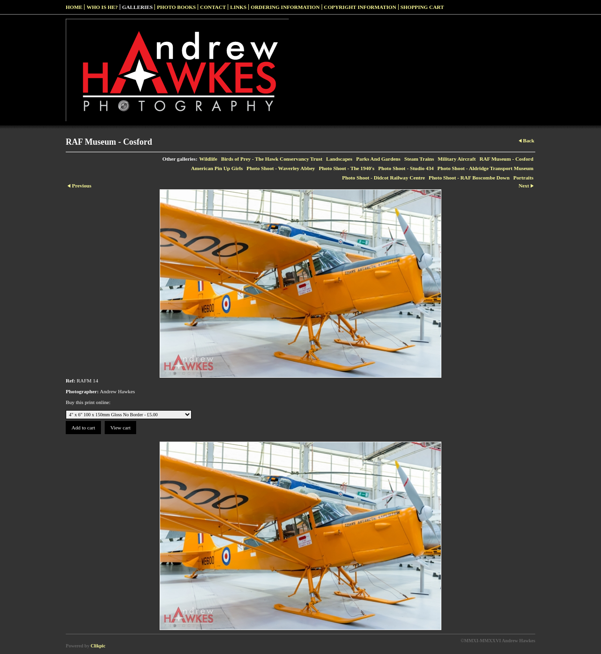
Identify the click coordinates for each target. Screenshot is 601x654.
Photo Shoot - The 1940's (347, 168)
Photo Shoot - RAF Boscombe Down (469, 177)
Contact (213, 7)
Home (74, 7)
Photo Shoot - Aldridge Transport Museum (485, 168)
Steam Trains (419, 159)
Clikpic (98, 645)
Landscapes (339, 159)
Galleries (137, 7)
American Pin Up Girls (217, 168)
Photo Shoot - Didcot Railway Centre (383, 177)
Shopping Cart (422, 7)
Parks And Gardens (378, 159)
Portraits (523, 177)
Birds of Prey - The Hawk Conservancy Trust (272, 159)
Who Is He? (102, 7)
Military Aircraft (457, 159)
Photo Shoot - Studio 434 (405, 168)
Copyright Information (360, 7)
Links (238, 7)
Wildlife (208, 159)
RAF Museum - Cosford (506, 159)
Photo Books (176, 7)
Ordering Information (285, 7)
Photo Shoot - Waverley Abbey (281, 168)
